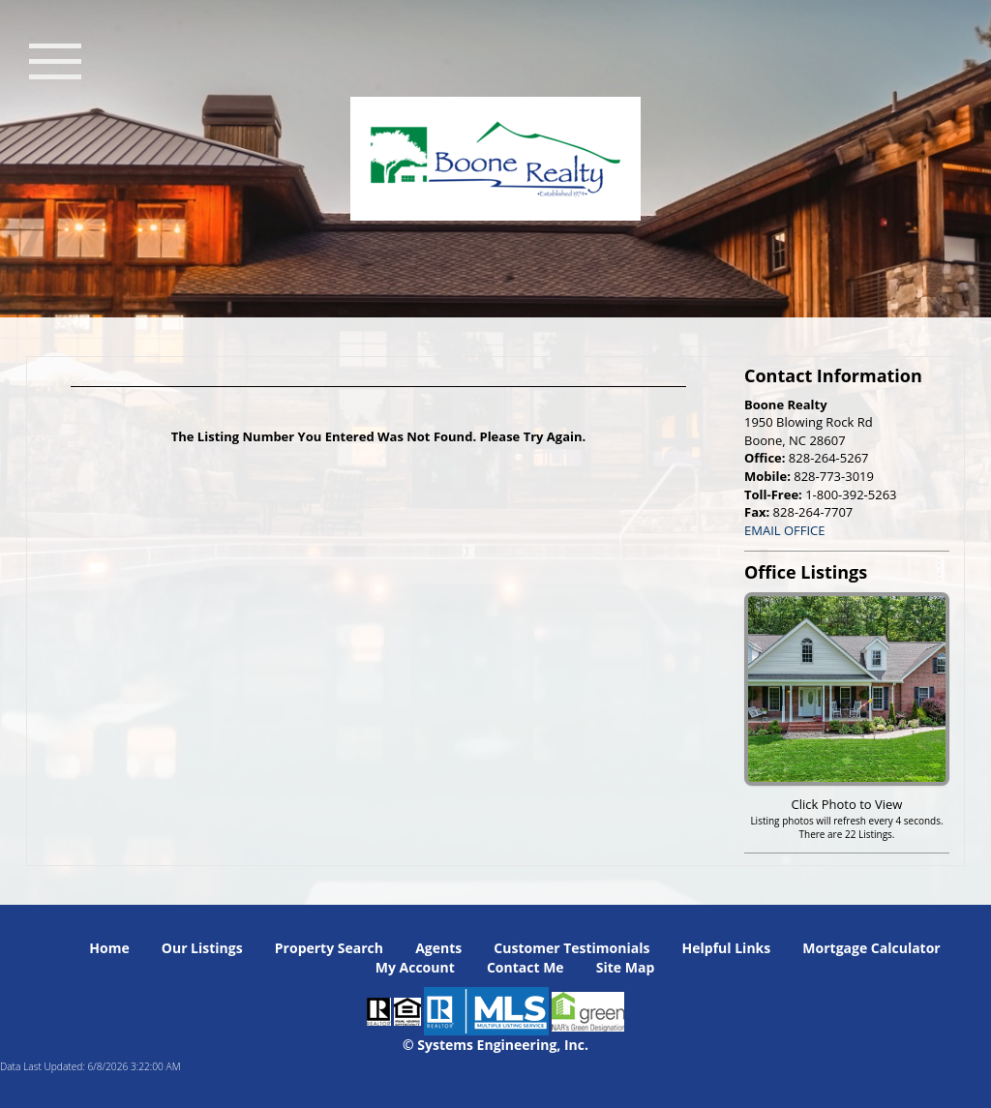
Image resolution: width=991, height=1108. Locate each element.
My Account (415, 967)
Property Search (329, 948)
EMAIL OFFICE (785, 530)
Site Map (625, 967)
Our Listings (202, 948)
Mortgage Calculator (871, 948)
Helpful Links (726, 948)
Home (109, 948)
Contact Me (525, 967)
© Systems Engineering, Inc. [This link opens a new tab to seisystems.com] (495, 1044)
